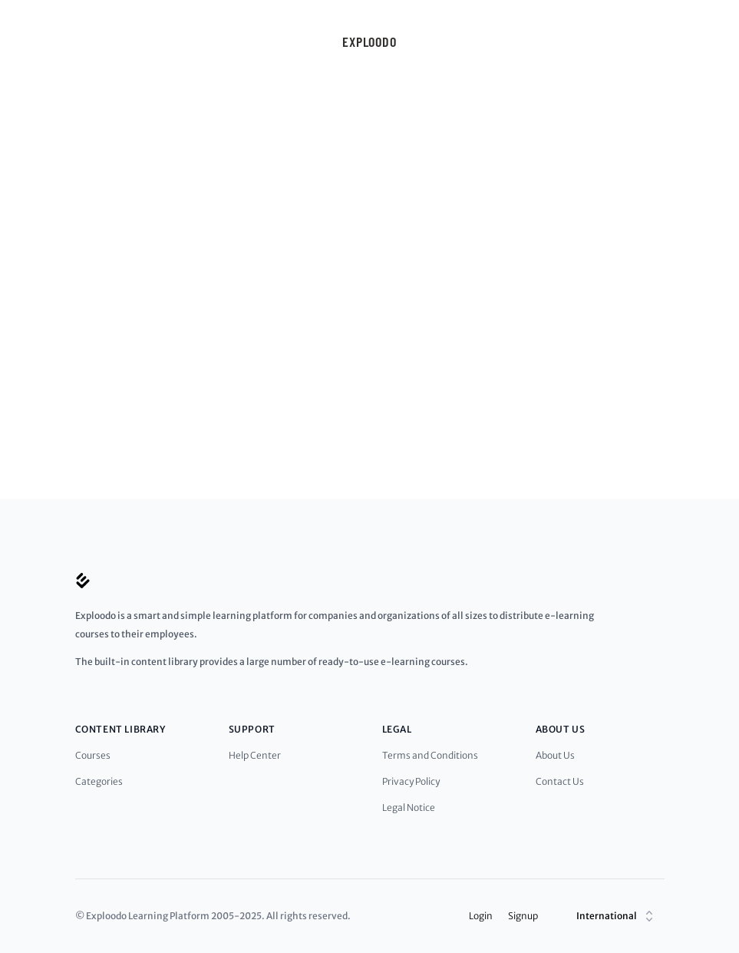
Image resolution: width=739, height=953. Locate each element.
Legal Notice (408, 807)
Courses (93, 755)
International (616, 916)
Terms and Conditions (430, 755)
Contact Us (560, 781)
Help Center (255, 755)
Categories (99, 781)
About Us (555, 755)
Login (481, 916)
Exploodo (369, 41)
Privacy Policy (411, 781)
